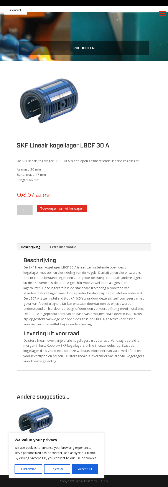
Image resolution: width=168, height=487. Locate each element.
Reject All (57, 469)
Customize (28, 469)
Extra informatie (63, 247)
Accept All (85, 469)
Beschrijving (30, 247)
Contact (15, 10)
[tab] (30, 247)
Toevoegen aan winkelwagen (62, 208)
